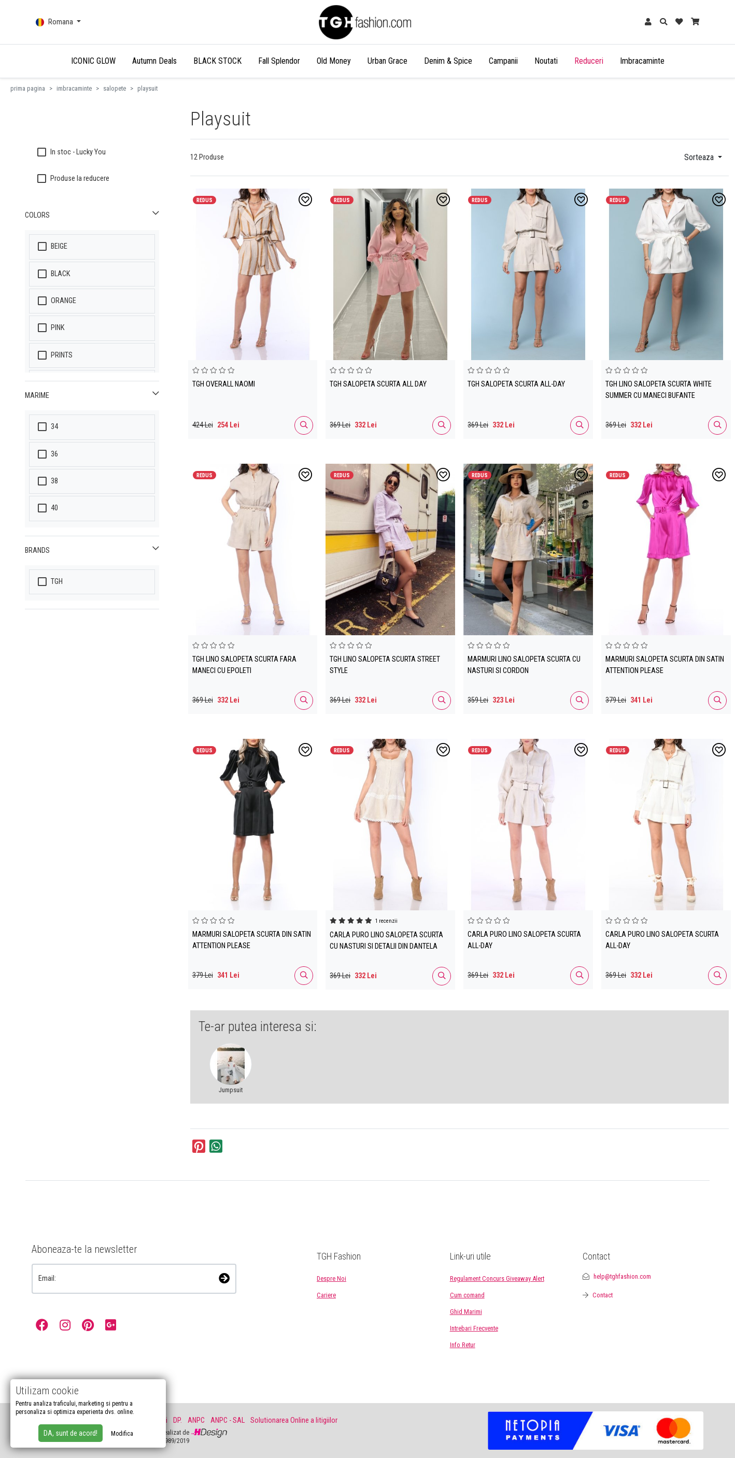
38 (48, 481)
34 (48, 426)
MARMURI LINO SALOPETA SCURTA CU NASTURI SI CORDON (524, 665)
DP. (177, 1420)
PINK (51, 327)
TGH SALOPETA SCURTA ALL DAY (378, 384)
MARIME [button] (37, 395)
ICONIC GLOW (93, 61)
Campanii (503, 61)
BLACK (54, 273)
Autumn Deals (154, 61)
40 (48, 508)
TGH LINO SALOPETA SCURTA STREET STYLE (385, 665)
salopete (114, 88)
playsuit (147, 88)
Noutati (546, 61)
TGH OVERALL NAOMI (223, 384)
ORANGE (57, 300)
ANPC (196, 1420)
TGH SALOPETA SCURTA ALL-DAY (516, 384)
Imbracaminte (642, 61)
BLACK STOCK (217, 61)
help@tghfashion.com (622, 1276)
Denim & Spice (448, 61)
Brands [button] (37, 550)
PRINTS (55, 355)
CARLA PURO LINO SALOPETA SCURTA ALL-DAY (524, 940)
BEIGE (52, 246)
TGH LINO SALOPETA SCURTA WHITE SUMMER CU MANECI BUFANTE (658, 390)
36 (48, 454)
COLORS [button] (37, 215)
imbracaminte (74, 88)
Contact (602, 1295)
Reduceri (588, 61)
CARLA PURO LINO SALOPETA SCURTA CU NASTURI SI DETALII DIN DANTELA (386, 941)
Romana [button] (55, 22)
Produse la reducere (73, 178)
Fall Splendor (279, 61)
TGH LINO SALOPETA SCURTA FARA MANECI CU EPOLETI (244, 665)
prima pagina (27, 88)
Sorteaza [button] (700, 157)
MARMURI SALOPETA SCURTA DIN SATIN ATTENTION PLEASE (664, 665)
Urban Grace (387, 61)
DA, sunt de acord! (70, 1433)
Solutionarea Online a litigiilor (293, 1420)
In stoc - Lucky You (71, 152)
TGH (50, 581)
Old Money (334, 61)
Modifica (122, 1433)
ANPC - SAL (227, 1420)
